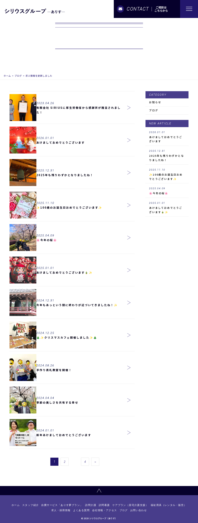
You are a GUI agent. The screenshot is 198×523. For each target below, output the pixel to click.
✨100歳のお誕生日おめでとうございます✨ (167, 174)
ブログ (18, 75)
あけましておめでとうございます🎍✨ (167, 208)
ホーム (7, 75)
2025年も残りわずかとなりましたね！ (167, 156)
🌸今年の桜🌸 (167, 191)
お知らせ (155, 102)
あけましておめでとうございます (167, 137)
